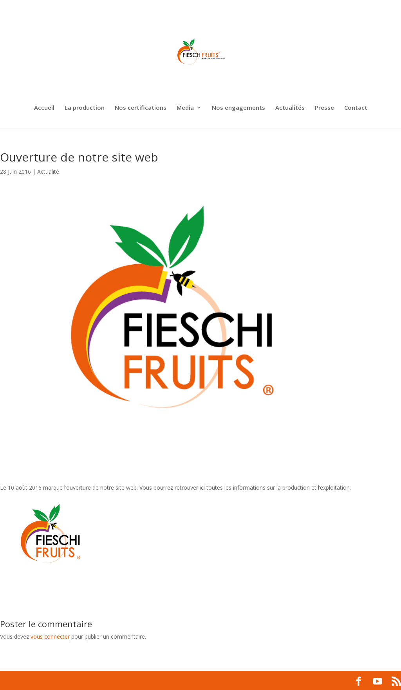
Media (185, 108)
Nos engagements (238, 108)
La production (85, 108)
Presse (324, 108)
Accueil (44, 108)
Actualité (48, 171)
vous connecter (50, 636)
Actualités (290, 108)
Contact (355, 108)
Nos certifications (140, 108)
